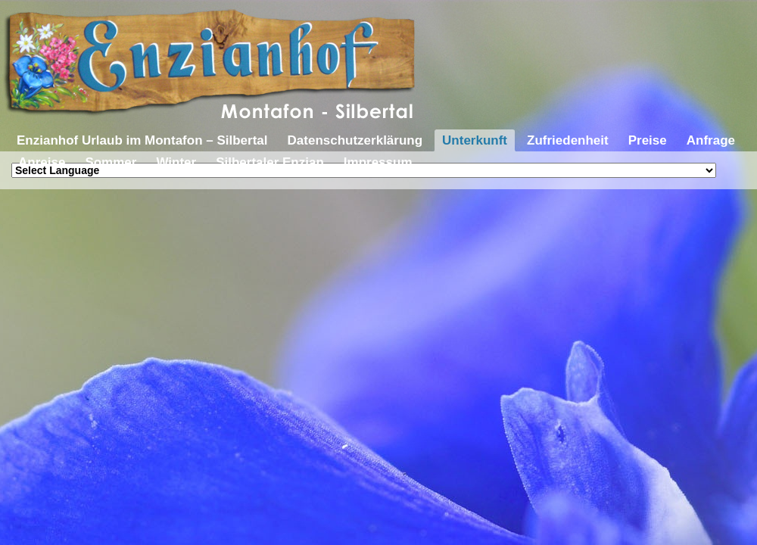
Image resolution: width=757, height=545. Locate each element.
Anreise (41, 162)
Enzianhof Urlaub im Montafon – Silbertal (142, 140)
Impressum (378, 162)
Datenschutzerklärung (355, 140)
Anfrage (711, 140)
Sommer (110, 162)
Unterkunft (474, 140)
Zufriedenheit (568, 140)
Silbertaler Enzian (270, 162)
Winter (176, 162)
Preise (647, 140)
